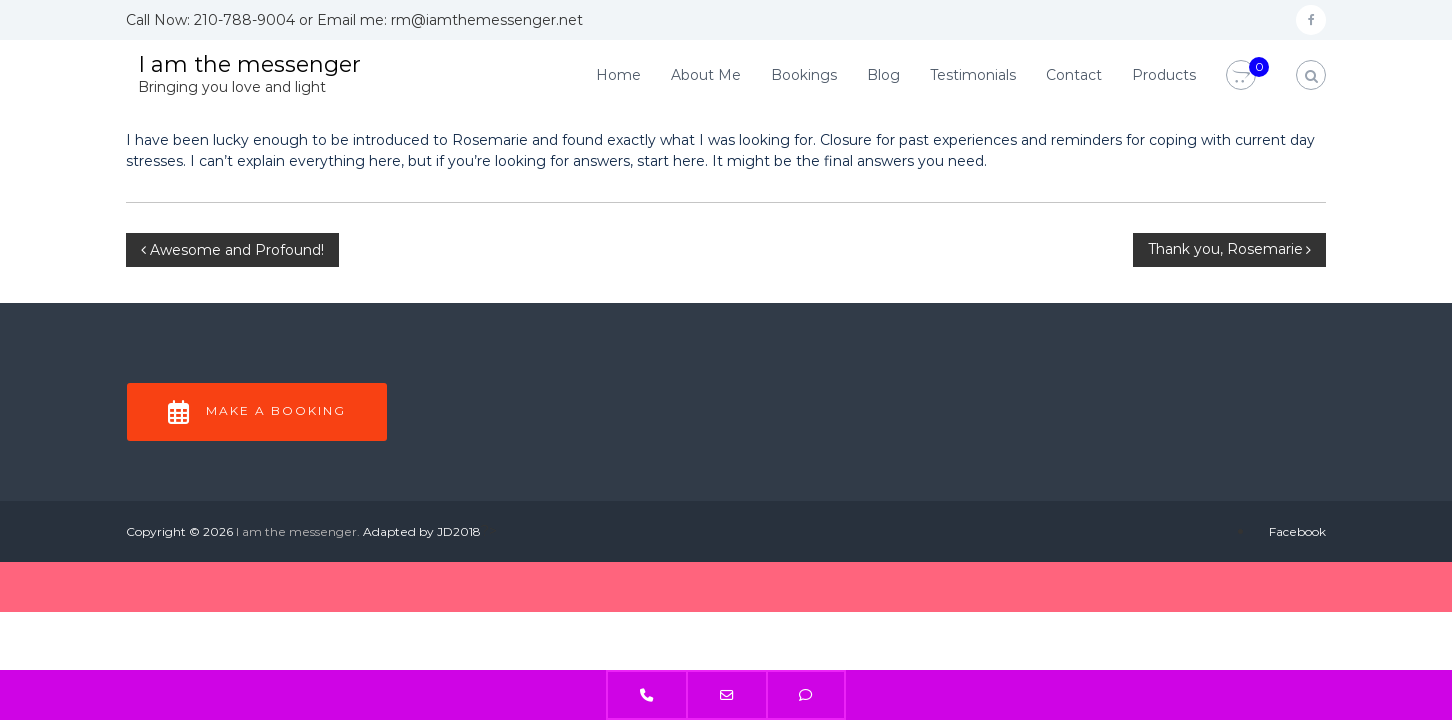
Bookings (804, 75)
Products (1164, 75)
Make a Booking (257, 412)
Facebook (1297, 531)
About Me (706, 75)
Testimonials (973, 75)
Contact (1074, 75)
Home (618, 75)
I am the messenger (249, 64)
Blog (883, 75)
